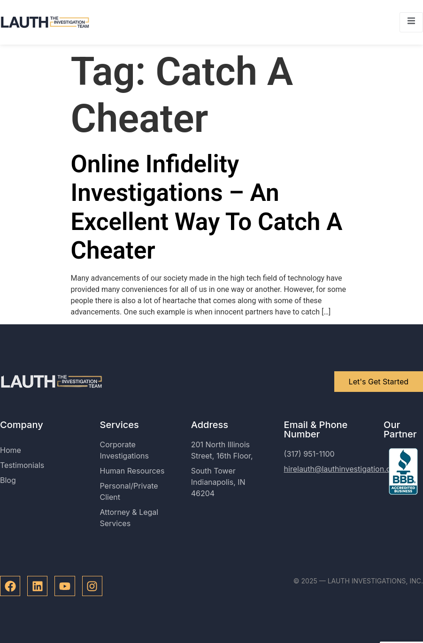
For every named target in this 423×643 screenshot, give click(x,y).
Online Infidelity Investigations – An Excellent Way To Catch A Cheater (207, 207)
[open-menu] (411, 22)
